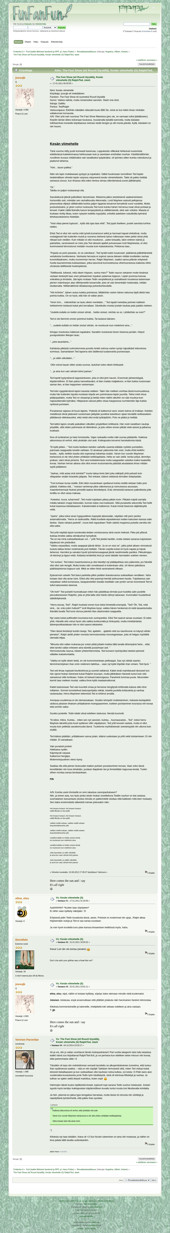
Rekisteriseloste (86, 1216)
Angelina (109, 51)
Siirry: (121, 1180)
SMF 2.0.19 (64, 1201)
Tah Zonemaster (91, 1204)
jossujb (20, 77)
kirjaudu (28, 24)
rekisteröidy (40, 24)
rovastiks (63, 1151)
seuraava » (152, 60)
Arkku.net (95, 1222)
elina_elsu (22, 898)
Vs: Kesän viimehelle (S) (69, 897)
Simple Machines (89, 1201)
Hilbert (117, 51)
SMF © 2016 (75, 1201)
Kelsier (124, 51)
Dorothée (21, 939)
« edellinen (141, 60)
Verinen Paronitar (27, 1039)
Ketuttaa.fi (93, 1225)
